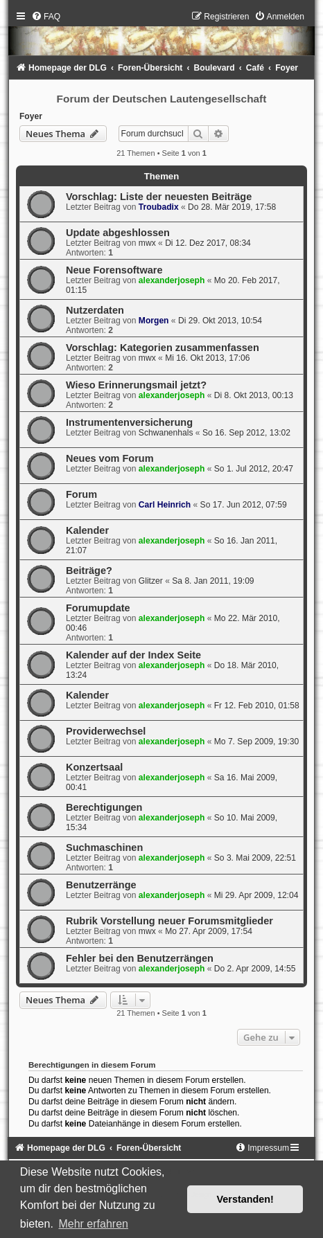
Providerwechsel (106, 731)
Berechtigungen (104, 807)
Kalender (87, 530)
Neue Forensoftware (114, 270)
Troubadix (159, 207)
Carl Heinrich (165, 505)
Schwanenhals (166, 433)
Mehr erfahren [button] (93, 1224)
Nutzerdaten (95, 310)
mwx (147, 243)
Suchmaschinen (104, 847)
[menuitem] (45, 16)
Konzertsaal (94, 767)
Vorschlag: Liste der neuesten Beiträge (159, 196)
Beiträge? (89, 570)
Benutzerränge (101, 884)
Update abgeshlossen (118, 232)
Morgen (154, 320)
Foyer (30, 116)
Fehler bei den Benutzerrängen (139, 958)
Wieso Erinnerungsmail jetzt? (136, 385)
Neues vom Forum (110, 458)
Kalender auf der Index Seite (133, 655)
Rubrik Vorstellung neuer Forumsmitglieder (169, 920)
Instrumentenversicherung (129, 422)
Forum (81, 494)
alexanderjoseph (171, 280)
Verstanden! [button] (245, 1199)
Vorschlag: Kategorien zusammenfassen (162, 347)
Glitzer (151, 581)
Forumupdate (98, 607)
